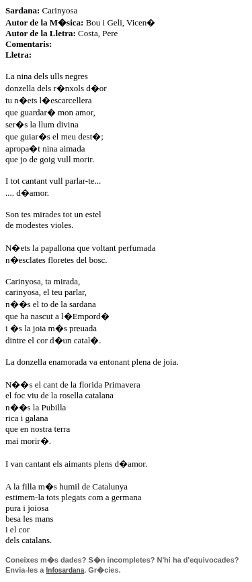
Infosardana (65, 570)
